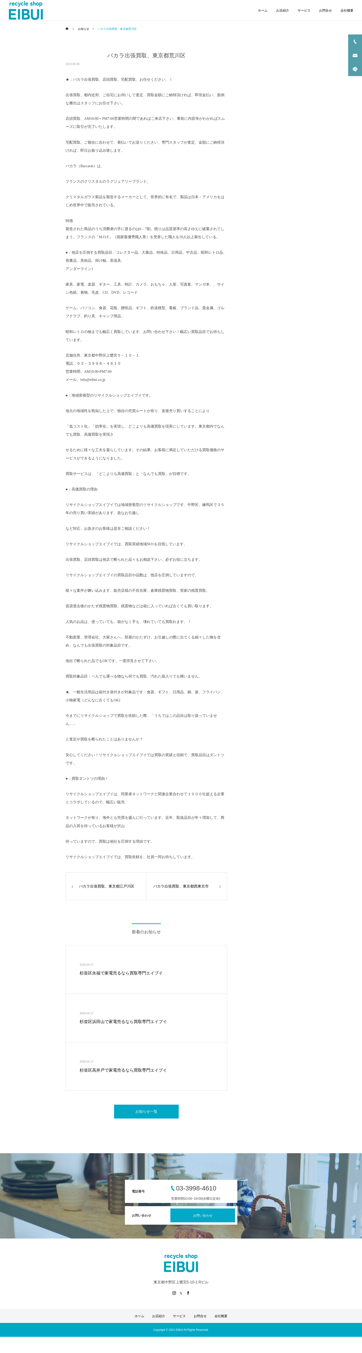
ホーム (263, 10)
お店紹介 (282, 10)
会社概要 (347, 10)
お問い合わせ (202, 1215)
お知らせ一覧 (146, 1111)
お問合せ (325, 10)
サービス (304, 10)
